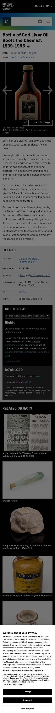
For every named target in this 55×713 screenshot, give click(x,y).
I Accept (27, 695)
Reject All (27, 703)
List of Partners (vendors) (14, 688)
